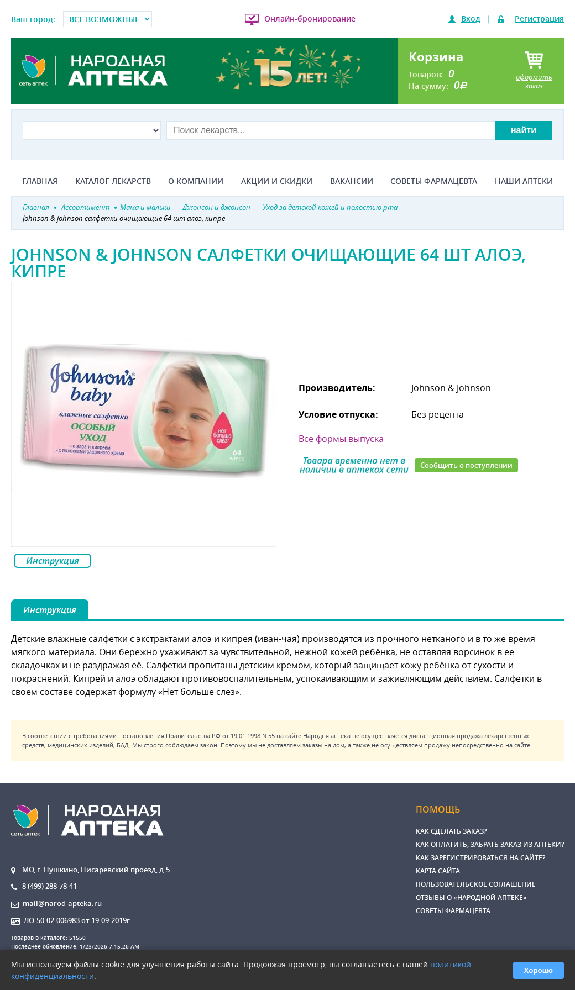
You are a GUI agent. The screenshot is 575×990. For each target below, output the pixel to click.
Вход (470, 18)
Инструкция (52, 561)
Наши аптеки (524, 181)
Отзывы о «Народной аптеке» (471, 897)
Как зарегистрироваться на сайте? (480, 857)
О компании (195, 181)
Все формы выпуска (341, 439)
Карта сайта (438, 871)
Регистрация (539, 18)
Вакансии (351, 181)
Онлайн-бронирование (310, 18)
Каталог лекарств (113, 181)
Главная (40, 181)
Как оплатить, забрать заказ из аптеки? (490, 844)
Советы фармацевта (433, 181)
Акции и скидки (276, 181)
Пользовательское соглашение (476, 884)
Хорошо (538, 970)
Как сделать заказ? (451, 831)
